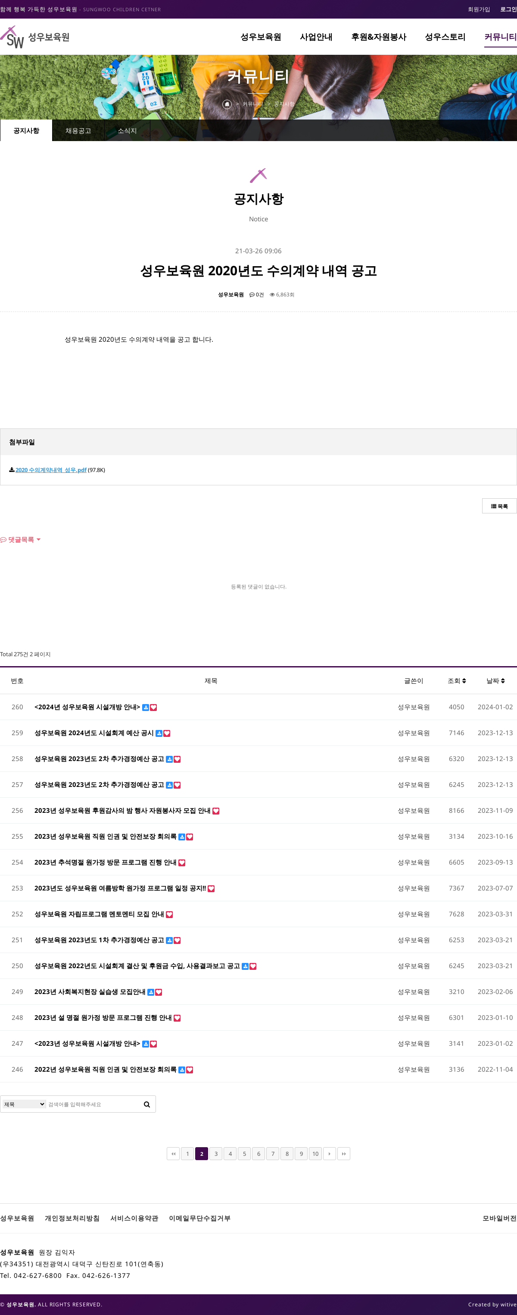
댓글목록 (17, 539)
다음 (329, 1153)
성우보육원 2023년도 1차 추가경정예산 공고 (100, 939)
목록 (499, 506)
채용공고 (78, 130)
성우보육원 (260, 36)
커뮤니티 (500, 36)
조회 (457, 680)
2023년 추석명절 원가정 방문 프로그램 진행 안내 (106, 862)
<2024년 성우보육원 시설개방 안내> (88, 706)
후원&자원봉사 (378, 36)
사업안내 (316, 36)
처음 (173, 1153)
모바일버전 (500, 1217)
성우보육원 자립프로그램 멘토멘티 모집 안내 (100, 913)
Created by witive (492, 1304)
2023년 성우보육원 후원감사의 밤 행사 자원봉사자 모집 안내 (123, 810)
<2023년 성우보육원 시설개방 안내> (88, 1043)
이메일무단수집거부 (200, 1217)
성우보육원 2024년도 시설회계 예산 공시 (95, 732)
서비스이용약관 (134, 1217)
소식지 (127, 130)
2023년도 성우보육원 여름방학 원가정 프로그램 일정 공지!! (121, 888)
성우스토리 (445, 36)
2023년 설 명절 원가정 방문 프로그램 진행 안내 (104, 1017)
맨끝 (343, 1153)
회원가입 (479, 9)
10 (315, 1154)
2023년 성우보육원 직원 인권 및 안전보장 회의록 (106, 836)
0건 (256, 294)
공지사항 (26, 130)
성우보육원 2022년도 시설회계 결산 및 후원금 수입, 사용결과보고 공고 (138, 965)
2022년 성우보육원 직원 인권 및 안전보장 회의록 (106, 1069)
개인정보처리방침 (72, 1217)
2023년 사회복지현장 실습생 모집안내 (90, 991)
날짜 (495, 680)
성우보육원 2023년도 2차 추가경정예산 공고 (100, 758)
